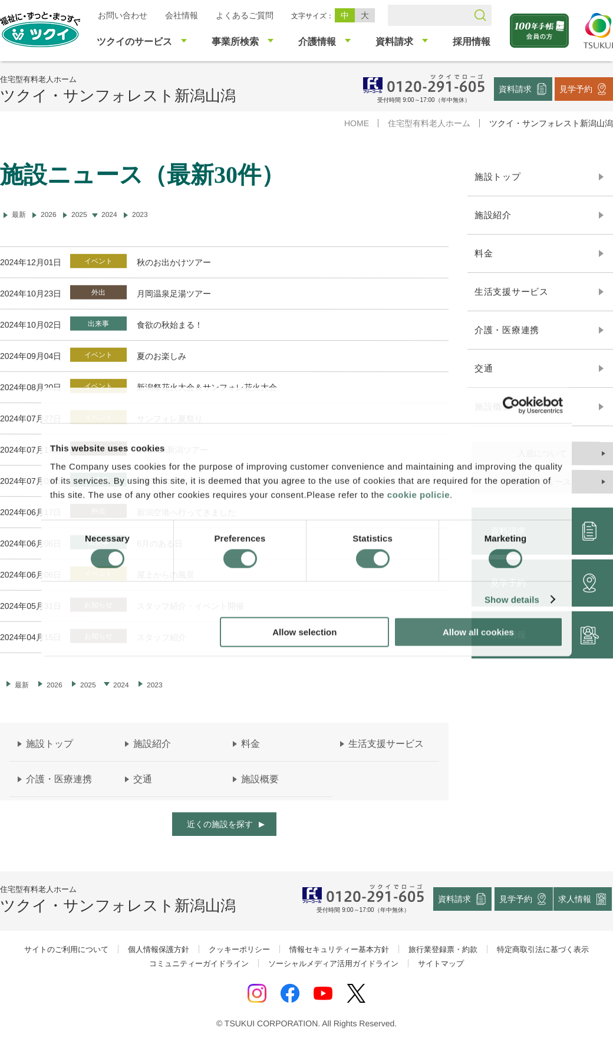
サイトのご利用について (66, 949)
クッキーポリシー (239, 949)
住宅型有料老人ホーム (429, 123)
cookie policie (418, 495)
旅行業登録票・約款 (442, 949)
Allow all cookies (478, 632)
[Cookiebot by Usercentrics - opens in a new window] (511, 405)
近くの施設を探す (220, 824)
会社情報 (181, 15)
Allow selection (304, 632)
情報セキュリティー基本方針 (339, 949)
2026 (49, 214)
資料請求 (515, 88)
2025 (79, 214)
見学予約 (575, 88)
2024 (109, 214)
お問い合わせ (122, 15)
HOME (356, 123)
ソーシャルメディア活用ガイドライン (333, 963)
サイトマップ (441, 963)
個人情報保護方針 (158, 949)
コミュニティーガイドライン (199, 963)
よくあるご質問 (244, 15)
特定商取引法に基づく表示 (543, 949)
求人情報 (575, 899)
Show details (512, 599)
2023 (140, 214)
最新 (22, 685)
